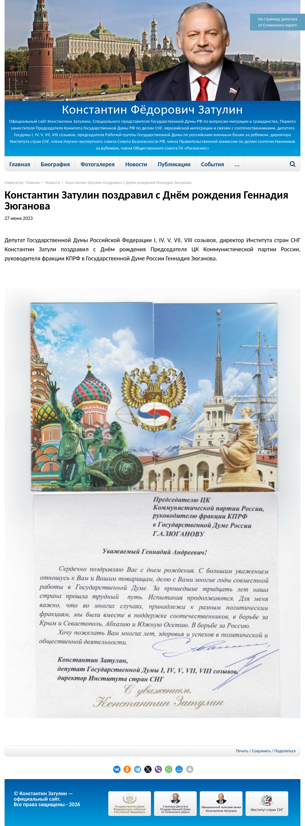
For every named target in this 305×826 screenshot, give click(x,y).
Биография (55, 164)
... (237, 164)
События (212, 164)
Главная (19, 164)
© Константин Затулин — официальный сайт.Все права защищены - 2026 (47, 799)
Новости (136, 164)
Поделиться (285, 751)
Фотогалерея (98, 164)
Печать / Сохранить (253, 751)
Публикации (174, 164)
